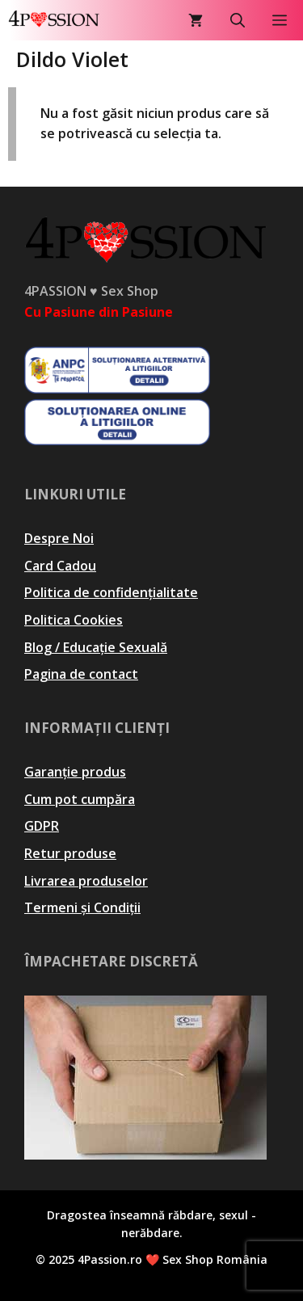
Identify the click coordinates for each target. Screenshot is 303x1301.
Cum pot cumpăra (79, 799)
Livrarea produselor (86, 881)
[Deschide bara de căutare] (238, 20)
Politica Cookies (73, 620)
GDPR (41, 826)
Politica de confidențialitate (111, 592)
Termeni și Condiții (82, 907)
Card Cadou (60, 566)
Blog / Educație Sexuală (95, 647)
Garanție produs (75, 772)
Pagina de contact (81, 674)
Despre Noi (59, 538)
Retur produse (70, 853)
